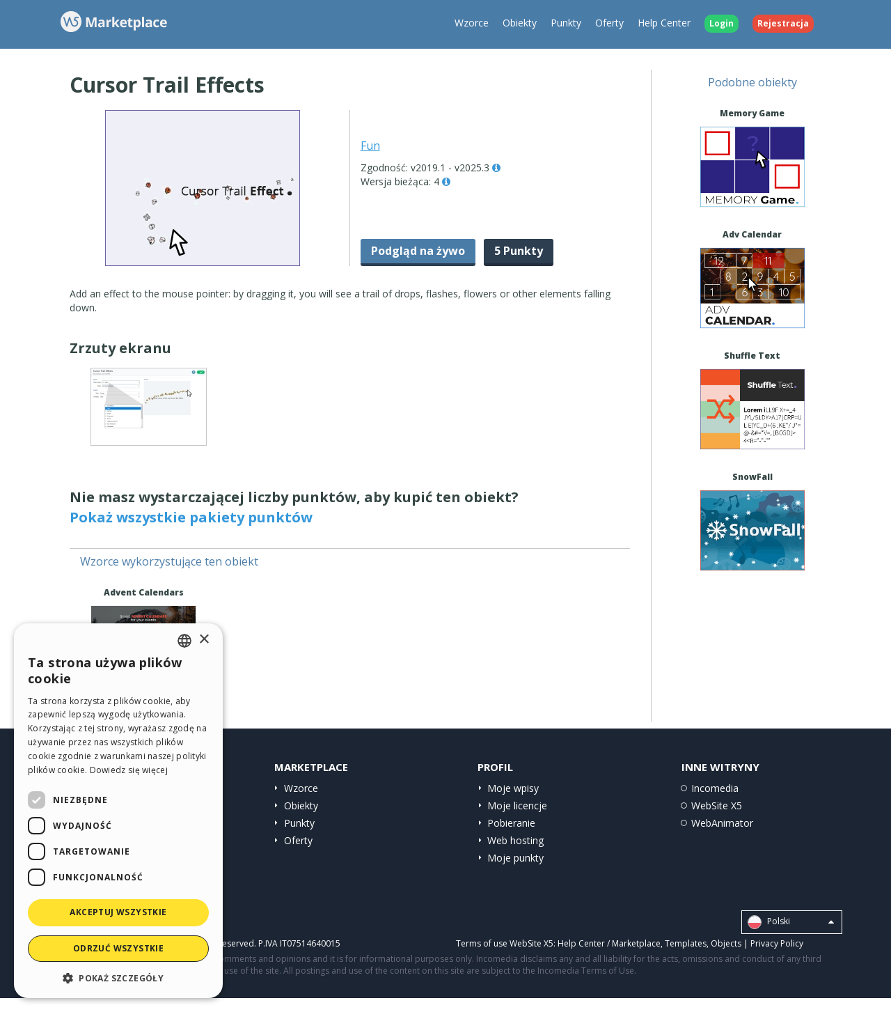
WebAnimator (722, 823)
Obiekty (520, 22)
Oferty (609, 22)
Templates (686, 943)
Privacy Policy (776, 943)
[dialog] (118, 810)
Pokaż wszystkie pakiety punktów (191, 517)
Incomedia (715, 788)
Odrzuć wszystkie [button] (118, 948)
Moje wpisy (513, 788)
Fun (370, 145)
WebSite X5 (716, 805)
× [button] (203, 640)
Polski (791, 922)
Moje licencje (517, 805)
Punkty (566, 22)
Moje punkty (515, 857)
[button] (118, 977)
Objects (726, 943)
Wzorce (472, 22)
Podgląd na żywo (418, 250)
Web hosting (515, 840)
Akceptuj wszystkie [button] (118, 912)
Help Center (664, 22)
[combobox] (184, 641)
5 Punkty (518, 250)
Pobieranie (511, 823)
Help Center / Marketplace (609, 943)
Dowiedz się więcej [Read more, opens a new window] (129, 770)
